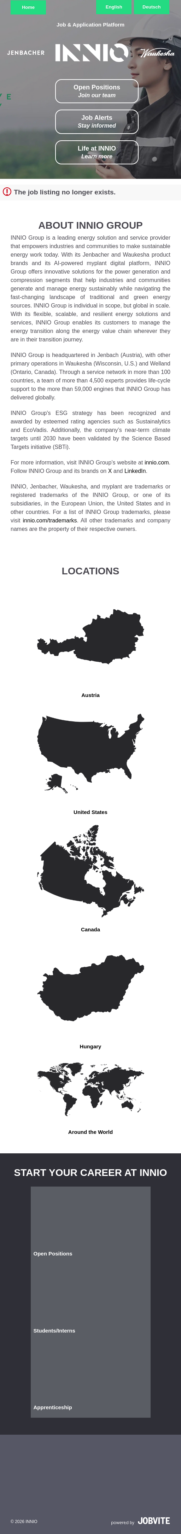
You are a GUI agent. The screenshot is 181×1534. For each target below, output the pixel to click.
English (114, 7)
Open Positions (97, 91)
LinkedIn (135, 471)
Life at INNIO (97, 152)
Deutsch (151, 7)
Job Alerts (97, 121)
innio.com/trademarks (50, 520)
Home (28, 7)
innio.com (157, 462)
